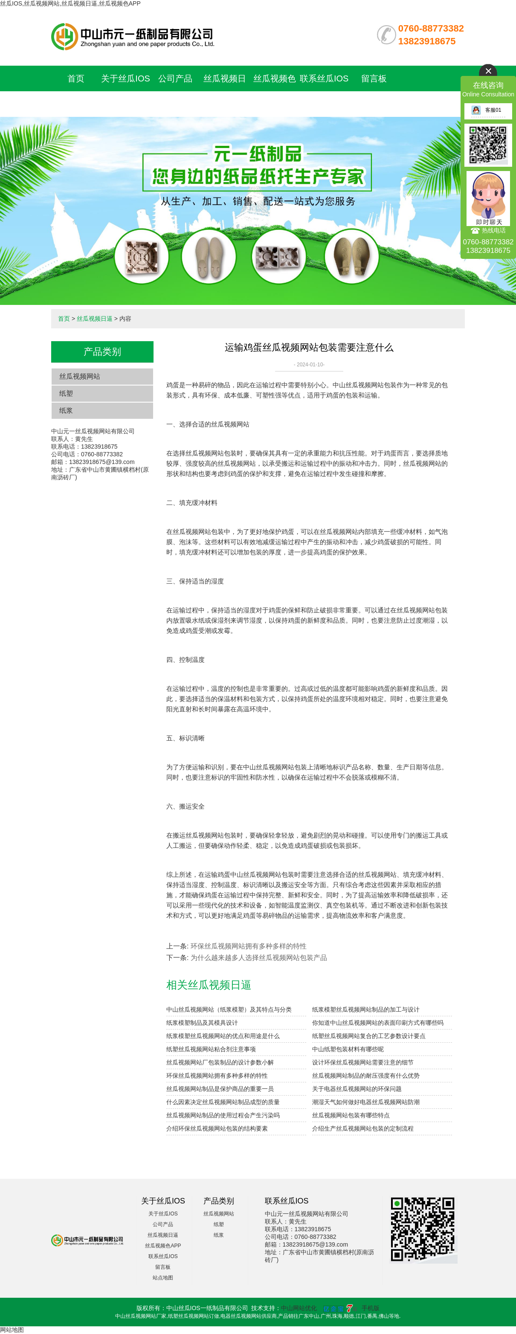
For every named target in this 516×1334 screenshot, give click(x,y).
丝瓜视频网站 (79, 376)
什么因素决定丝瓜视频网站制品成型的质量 (223, 1102)
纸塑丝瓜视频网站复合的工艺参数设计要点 (369, 1035)
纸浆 (66, 410)
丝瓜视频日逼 (95, 318)
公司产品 (175, 78)
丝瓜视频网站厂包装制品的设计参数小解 (220, 1062)
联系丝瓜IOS (324, 78)
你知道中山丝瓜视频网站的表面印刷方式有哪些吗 (378, 1022)
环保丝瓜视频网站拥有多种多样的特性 (249, 946)
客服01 (486, 110)
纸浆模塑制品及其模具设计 (202, 1022)
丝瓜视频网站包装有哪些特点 (351, 1115)
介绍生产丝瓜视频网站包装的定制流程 (363, 1128)
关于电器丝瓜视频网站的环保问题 (357, 1088)
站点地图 (163, 1278)
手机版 (371, 1308)
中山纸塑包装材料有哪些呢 (348, 1049)
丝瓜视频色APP (163, 1246)
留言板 (374, 78)
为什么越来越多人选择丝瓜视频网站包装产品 (259, 957)
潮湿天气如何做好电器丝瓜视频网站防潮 (366, 1102)
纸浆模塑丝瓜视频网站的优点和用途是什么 (223, 1035)
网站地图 (12, 1329)
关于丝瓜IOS (125, 78)
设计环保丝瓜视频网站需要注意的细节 (363, 1062)
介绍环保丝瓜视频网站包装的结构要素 (217, 1128)
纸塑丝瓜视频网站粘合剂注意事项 (211, 1049)
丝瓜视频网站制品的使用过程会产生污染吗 (223, 1115)
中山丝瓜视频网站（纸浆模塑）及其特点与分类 (229, 1009)
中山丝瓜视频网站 (358, 385)
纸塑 (66, 393)
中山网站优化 (299, 1308)
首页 (75, 78)
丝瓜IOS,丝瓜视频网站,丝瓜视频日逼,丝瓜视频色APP (70, 3)
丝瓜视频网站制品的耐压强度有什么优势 (366, 1075)
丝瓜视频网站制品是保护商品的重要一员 (220, 1088)
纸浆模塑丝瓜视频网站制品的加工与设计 (366, 1009)
